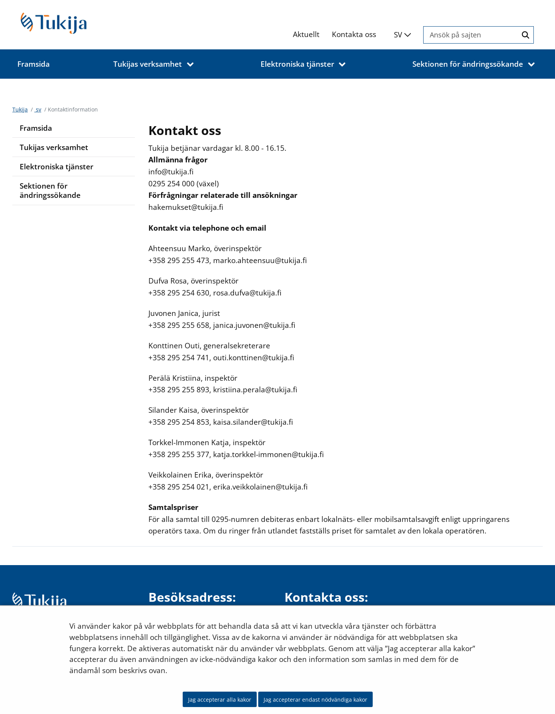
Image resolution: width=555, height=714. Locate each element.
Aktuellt (306, 34)
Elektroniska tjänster (56, 166)
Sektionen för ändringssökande (50, 191)
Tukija (20, 109)
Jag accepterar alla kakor (219, 699)
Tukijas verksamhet (54, 147)
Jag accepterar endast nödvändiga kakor (315, 699)
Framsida (36, 128)
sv (37, 109)
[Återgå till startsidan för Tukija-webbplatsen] (74, 23)
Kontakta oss (354, 34)
